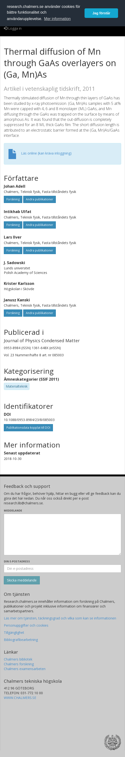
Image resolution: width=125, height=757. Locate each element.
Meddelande (13, 510)
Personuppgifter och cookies (26, 625)
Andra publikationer (39, 199)
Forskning (13, 199)
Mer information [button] (57, 19)
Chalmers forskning (19, 664)
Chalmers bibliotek (18, 659)
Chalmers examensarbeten (24, 668)
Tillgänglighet (14, 632)
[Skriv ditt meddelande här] (62, 534)
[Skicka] (22, 580)
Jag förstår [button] (101, 13)
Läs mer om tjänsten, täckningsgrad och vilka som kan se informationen (60, 618)
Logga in (13, 28)
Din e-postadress (17, 561)
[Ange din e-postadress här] (62, 569)
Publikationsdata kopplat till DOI (28, 428)
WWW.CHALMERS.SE (20, 697)
